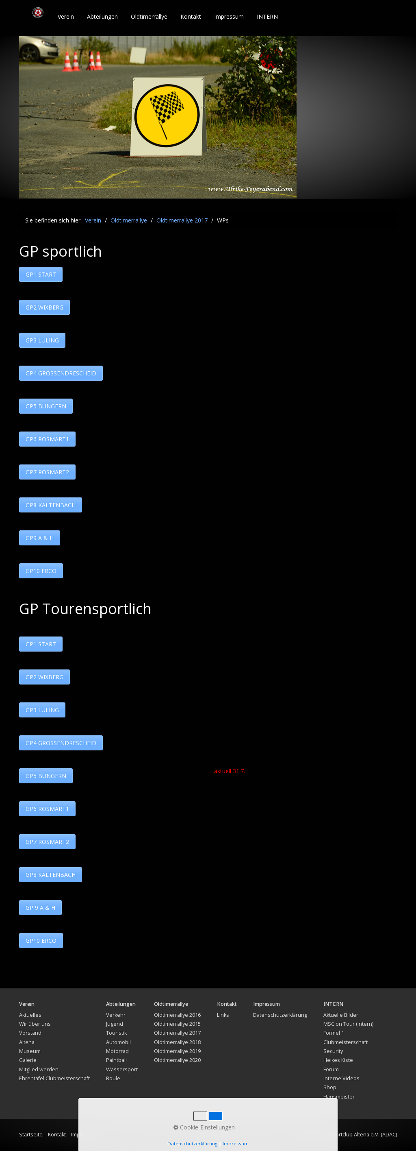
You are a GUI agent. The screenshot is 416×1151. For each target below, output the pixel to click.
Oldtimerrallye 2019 (177, 1051)
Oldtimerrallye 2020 (177, 1060)
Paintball (116, 1060)
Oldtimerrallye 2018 (177, 1042)
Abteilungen (102, 16)
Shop (329, 1087)
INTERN (267, 16)
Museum (30, 1051)
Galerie (28, 1060)
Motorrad (117, 1051)
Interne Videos (341, 1078)
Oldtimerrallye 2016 (177, 1014)
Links (223, 1014)
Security (333, 1051)
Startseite (31, 1134)
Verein (66, 16)
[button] (41, 274)
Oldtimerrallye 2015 (177, 1023)
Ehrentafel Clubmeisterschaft (54, 1078)
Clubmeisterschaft (345, 1042)
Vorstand (30, 1032)
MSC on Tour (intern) (348, 1023)
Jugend (114, 1023)
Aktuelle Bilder (340, 1014)
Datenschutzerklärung (280, 1014)
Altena (27, 1042)
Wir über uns (35, 1023)
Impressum (229, 16)
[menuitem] (66, 16)
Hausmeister (339, 1096)
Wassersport (122, 1069)
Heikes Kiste (338, 1060)
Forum (331, 1069)
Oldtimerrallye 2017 (177, 1032)
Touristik (116, 1032)
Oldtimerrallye (149, 16)
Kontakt (190, 16)
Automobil (118, 1042)
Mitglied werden (38, 1069)
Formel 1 (333, 1032)
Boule (113, 1078)
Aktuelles (30, 1014)
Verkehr (116, 1014)
